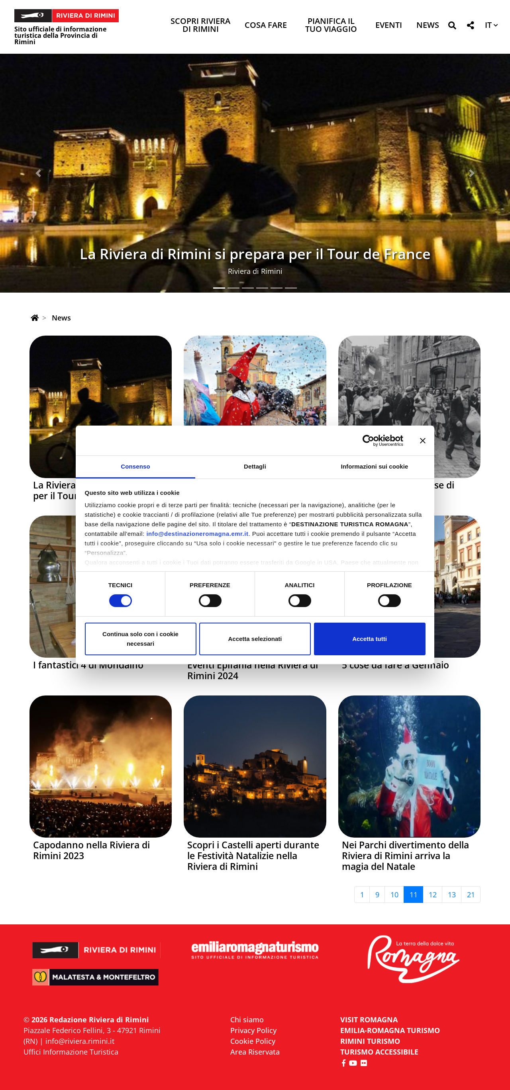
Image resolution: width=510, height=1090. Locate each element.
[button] (452, 26)
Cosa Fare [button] (266, 25)
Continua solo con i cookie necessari (140, 639)
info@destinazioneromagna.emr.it (197, 533)
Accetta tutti (369, 638)
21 (471, 894)
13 (452, 894)
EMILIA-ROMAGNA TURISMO (390, 1030)
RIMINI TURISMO (370, 1041)
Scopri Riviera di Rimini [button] (200, 25)
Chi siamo (247, 1019)
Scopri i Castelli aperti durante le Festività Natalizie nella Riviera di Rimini (253, 856)
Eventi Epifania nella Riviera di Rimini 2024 (252, 670)
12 (433, 894)
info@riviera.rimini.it (79, 1041)
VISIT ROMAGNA (369, 1019)
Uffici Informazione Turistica (71, 1052)
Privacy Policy (253, 1030)
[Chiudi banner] (423, 440)
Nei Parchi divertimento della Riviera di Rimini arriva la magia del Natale (405, 856)
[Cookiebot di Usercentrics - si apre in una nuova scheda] (368, 440)
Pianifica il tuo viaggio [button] (331, 25)
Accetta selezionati (255, 638)
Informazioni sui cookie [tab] (374, 466)
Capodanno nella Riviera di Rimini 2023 (91, 850)
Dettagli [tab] (255, 466)
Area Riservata (255, 1052)
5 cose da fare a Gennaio (395, 665)
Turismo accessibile (379, 1052)
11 (414, 894)
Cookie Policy (252, 1041)
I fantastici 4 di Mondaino (88, 665)
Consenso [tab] (135, 466)
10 (394, 894)
